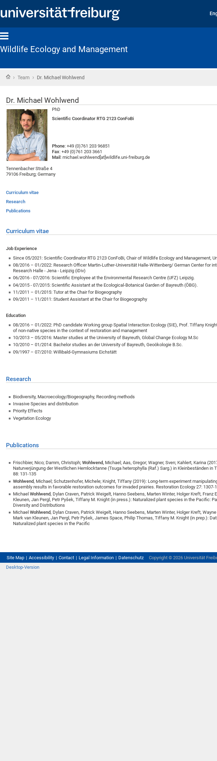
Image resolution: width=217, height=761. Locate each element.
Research (15, 201)
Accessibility (41, 557)
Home (8, 76)
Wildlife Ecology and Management (64, 49)
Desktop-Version (22, 567)
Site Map (15, 557)
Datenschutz (131, 557)
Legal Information (96, 557)
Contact (66, 557)
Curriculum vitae (22, 192)
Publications (18, 210)
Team (23, 77)
